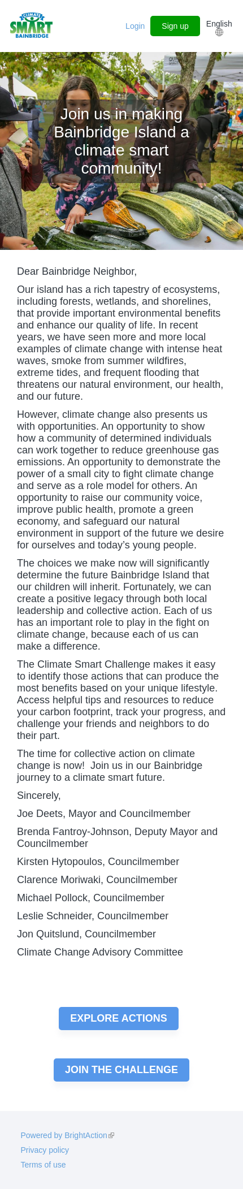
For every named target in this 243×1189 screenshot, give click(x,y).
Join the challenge (121, 1069)
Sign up (175, 26)
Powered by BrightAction (67, 1135)
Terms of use (43, 1164)
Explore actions (118, 1018)
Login (135, 26)
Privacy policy (44, 1150)
